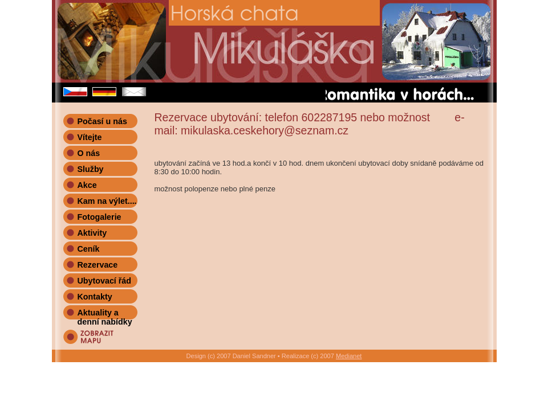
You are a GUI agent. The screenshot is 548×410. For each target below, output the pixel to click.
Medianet (349, 355)
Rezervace (98, 264)
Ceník (89, 248)
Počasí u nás (102, 121)
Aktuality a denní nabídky (105, 313)
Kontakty (95, 296)
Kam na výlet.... (107, 201)
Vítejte (90, 137)
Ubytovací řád (105, 280)
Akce (87, 185)
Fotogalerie (99, 217)
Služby (91, 169)
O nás (89, 153)
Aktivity (92, 232)
